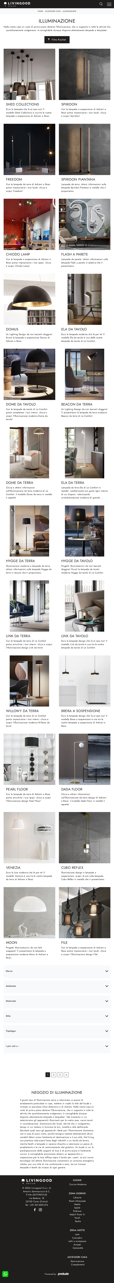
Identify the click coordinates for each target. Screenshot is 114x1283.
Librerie (77, 1197)
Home (40, 11)
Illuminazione (69, 11)
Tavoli (77, 1217)
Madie (77, 1204)
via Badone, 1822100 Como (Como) (37, 1200)
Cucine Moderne (78, 1184)
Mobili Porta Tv (77, 1214)
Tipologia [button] (11, 1031)
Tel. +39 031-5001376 (36, 1205)
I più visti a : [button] (12, 1046)
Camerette (78, 1248)
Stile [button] (8, 1016)
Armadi (77, 1244)
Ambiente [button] (11, 986)
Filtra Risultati (57, 39)
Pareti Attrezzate (77, 1201)
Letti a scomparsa (77, 1241)
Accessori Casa (53, 11)
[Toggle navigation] (109, 4)
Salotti (77, 1207)
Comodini (77, 1238)
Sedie (78, 1221)
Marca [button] (9, 971)
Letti (77, 1234)
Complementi (78, 1264)
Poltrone (77, 1211)
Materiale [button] (11, 1001)
